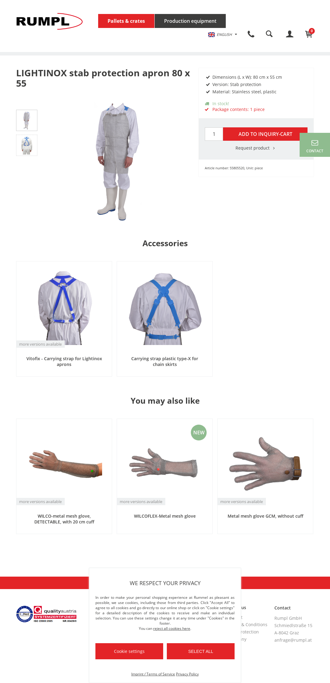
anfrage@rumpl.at (293, 640)
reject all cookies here (171, 628)
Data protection (243, 632)
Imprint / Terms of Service (153, 674)
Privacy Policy (187, 674)
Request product (256, 148)
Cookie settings (129, 651)
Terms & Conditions (247, 624)
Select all (200, 651)
